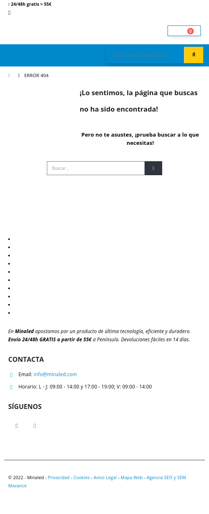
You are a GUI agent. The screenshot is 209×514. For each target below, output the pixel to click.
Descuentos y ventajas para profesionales (66, 238)
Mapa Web (132, 477)
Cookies (81, 477)
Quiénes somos (33, 296)
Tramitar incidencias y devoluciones (56, 312)
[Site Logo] (30, 30)
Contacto (25, 288)
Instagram (34, 425)
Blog (20, 247)
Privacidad (58, 477)
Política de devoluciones (43, 271)
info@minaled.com (55, 374)
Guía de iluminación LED (43, 255)
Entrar (187, 8)
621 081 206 (30, 12)
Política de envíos (35, 263)
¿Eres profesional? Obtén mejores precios (63, 304)
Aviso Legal (105, 477)
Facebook (16, 425)
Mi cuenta (150, 8)
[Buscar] (153, 168)
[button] (27, 54)
